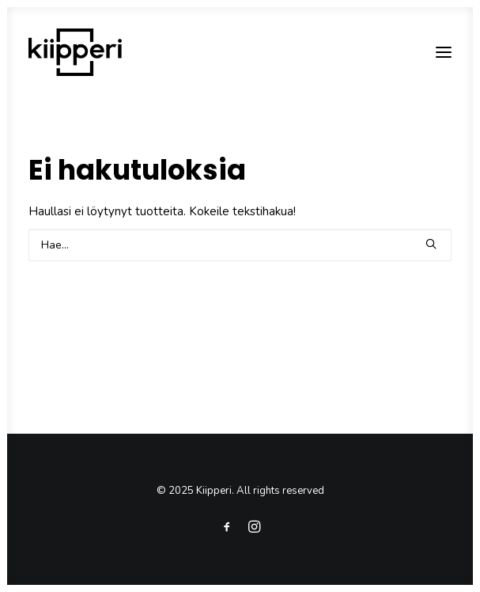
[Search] (240, 245)
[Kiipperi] (75, 52)
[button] (431, 243)
